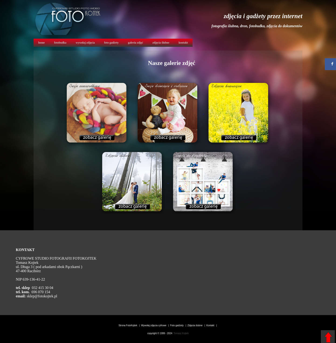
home (41, 42)
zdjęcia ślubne (160, 42)
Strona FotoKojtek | (129, 325)
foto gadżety (111, 42)
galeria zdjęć (135, 42)
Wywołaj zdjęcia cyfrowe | (155, 325)
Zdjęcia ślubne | (196, 325)
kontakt (183, 42)
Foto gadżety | (178, 325)
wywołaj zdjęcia (85, 42)
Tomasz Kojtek (181, 333)
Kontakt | (212, 325)
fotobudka (60, 42)
